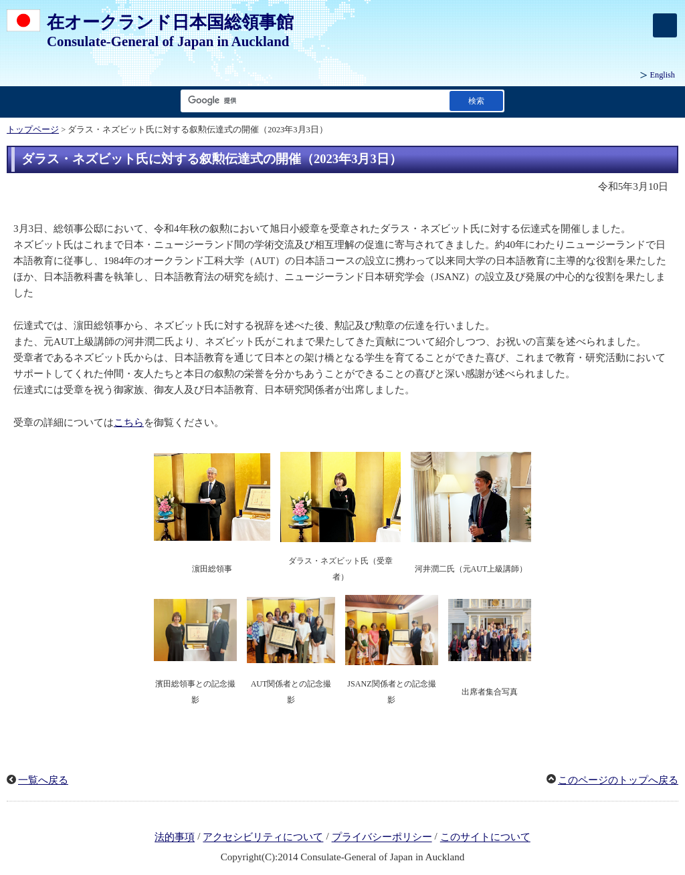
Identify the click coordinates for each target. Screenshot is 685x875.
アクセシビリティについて (263, 837)
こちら (129, 422)
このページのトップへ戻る (618, 780)
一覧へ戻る (43, 780)
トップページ (33, 129)
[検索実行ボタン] (476, 100)
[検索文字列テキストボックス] (312, 100)
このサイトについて (485, 837)
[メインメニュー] (665, 25)
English (662, 75)
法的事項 (175, 837)
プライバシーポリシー (382, 837)
